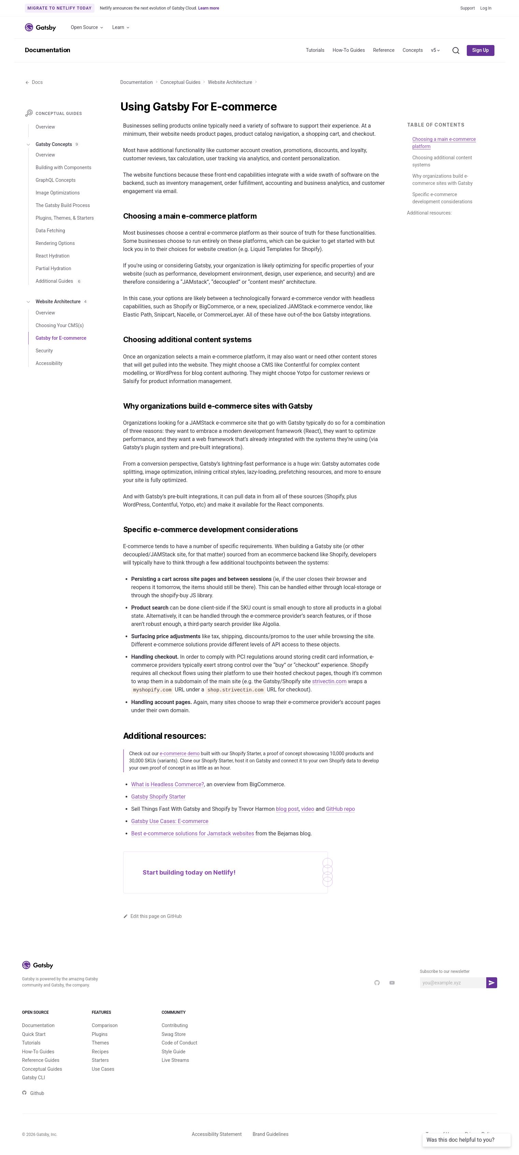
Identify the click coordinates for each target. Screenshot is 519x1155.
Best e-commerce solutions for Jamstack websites (192, 833)
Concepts (413, 50)
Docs (34, 82)
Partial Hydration (53, 268)
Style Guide (174, 1051)
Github (33, 1093)
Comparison (105, 1025)
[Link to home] (40, 27)
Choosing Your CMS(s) (60, 325)
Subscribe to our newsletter (445, 971)
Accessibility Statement (217, 1134)
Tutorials (315, 50)
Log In (486, 8)
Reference (383, 50)
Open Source (87, 27)
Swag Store (174, 1034)
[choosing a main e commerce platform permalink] (119, 216)
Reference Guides (40, 1060)
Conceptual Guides (180, 82)
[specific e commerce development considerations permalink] (119, 529)
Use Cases (103, 1069)
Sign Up (480, 50)
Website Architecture (230, 82)
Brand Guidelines (270, 1134)
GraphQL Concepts (56, 180)
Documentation (48, 50)
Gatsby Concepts (53, 144)
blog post (287, 809)
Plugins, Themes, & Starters (65, 218)
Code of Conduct (180, 1043)
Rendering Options (55, 243)
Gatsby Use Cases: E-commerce (169, 821)
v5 (436, 50)
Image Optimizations (58, 192)
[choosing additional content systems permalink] (119, 339)
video (307, 809)
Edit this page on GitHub (152, 916)
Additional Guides (59, 281)
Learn (121, 27)
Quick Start (34, 1034)
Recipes (100, 1051)
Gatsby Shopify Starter (158, 796)
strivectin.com (329, 681)
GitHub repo (340, 809)
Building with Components (63, 167)
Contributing (175, 1025)
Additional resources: (429, 213)
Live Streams (175, 1060)
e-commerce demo (180, 753)
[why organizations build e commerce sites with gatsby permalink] (119, 406)
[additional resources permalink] (119, 736)
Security (44, 350)
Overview (45, 127)
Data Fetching (50, 230)
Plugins (99, 1034)
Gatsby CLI (33, 1077)
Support (467, 8)
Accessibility (49, 363)
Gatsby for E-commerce (61, 338)
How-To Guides (349, 50)
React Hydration (53, 256)
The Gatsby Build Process (63, 205)
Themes (100, 1043)
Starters (100, 1060)
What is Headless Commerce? (167, 784)
